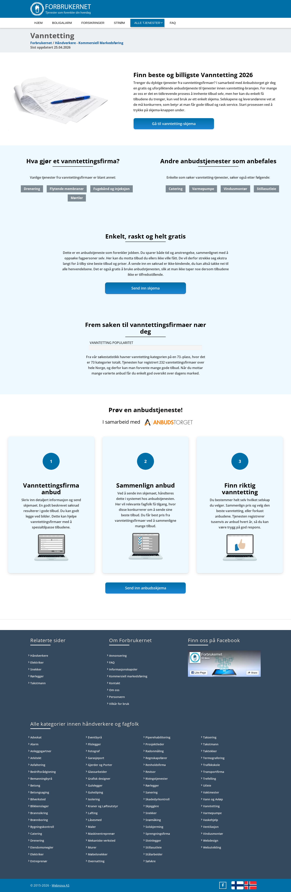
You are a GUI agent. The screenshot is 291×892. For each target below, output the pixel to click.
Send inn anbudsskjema (145, 587)
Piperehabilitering (158, 737)
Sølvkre (151, 861)
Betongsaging (39, 792)
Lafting (93, 813)
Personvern (117, 697)
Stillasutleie (266, 189)
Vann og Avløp (213, 799)
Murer (92, 847)
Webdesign (210, 840)
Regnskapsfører (156, 758)
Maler (92, 827)
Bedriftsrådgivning (43, 772)
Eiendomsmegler (41, 847)
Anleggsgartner (40, 751)
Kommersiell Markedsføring (100, 43)
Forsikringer (92, 22)
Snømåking (153, 820)
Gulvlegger (95, 785)
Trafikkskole (211, 765)
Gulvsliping (95, 792)
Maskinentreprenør (101, 834)
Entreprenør (38, 861)
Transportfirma (213, 772)
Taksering (209, 737)
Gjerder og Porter (100, 765)
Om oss (114, 690)
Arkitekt (35, 758)
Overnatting (96, 861)
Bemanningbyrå (41, 779)
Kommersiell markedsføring (128, 676)
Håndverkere (65, 43)
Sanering (152, 792)
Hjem (38, 22)
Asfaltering (37, 765)
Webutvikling (212, 847)
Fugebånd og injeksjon (111, 189)
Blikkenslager (39, 806)
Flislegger (94, 744)
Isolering (94, 799)
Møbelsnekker (98, 854)
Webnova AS (60, 885)
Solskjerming (154, 827)
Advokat (36, 737)
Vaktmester (211, 792)
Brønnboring (39, 820)
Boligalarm (62, 22)
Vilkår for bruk (119, 704)
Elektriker (37, 662)
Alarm (34, 744)
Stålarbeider (154, 854)
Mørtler (77, 198)
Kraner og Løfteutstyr (103, 806)
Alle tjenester (148, 22)
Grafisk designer (99, 779)
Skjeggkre (152, 806)
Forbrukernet (41, 43)
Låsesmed (95, 820)
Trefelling (209, 779)
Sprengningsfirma (158, 834)
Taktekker (210, 751)
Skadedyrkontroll (158, 799)
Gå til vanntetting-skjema (174, 123)
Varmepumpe (203, 189)
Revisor (151, 772)
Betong (35, 785)
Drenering (32, 189)
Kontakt (114, 683)
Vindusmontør (235, 189)
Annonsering (118, 656)
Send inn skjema (145, 288)
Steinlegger (153, 840)
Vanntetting (211, 806)
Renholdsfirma (156, 765)
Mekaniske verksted (101, 840)
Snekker (35, 669)
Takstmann (38, 683)
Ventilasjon (211, 827)
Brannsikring (39, 813)
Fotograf (94, 751)
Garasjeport (96, 758)
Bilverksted (38, 799)
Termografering (214, 758)
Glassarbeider (97, 772)
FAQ (173, 22)
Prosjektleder (155, 744)
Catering (175, 189)
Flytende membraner (67, 189)
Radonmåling (155, 751)
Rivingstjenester (157, 779)
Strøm (119, 22)
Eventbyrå (95, 737)
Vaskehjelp (210, 820)
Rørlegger (37, 676)
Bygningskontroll (42, 827)
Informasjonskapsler (123, 669)
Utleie (207, 785)
